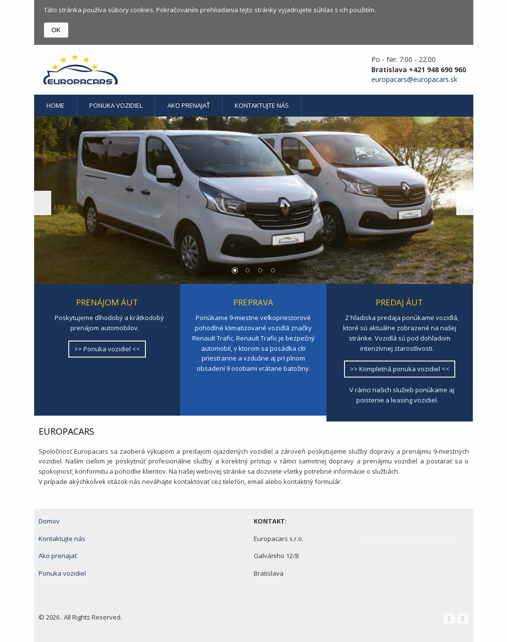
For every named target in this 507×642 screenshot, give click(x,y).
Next (464, 203)
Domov (49, 521)
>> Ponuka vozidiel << (107, 348)
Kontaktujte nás (262, 105)
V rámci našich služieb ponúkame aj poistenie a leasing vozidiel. (401, 394)
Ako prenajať (188, 105)
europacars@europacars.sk (414, 79)
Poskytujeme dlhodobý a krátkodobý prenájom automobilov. (109, 322)
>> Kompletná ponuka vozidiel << (399, 368)
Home (55, 105)
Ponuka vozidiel (115, 105)
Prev (42, 203)
